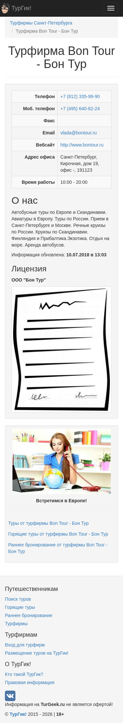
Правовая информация (29, 682)
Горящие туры (20, 607)
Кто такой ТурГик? (24, 674)
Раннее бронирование (28, 615)
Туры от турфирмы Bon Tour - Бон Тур (48, 523)
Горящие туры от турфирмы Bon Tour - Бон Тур (58, 534)
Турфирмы (16, 623)
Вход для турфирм (25, 644)
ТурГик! (21, 8)
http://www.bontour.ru (82, 144)
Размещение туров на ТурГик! (36, 653)
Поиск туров (18, 599)
